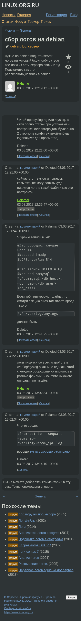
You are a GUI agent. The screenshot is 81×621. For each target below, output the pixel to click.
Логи (22, 526)
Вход (74, 15)
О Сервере (11, 597)
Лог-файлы (27, 520)
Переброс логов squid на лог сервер (46, 570)
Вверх (71, 597)
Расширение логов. (33, 564)
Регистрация (56, 15)
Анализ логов (29, 557)
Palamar (23, 83)
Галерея (24, 15)
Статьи (7, 22)
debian (15, 46)
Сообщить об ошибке (17, 608)
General (26, 30)
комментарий (30, 167)
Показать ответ (27, 156)
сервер (33, 46)
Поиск (46, 22)
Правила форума (31, 597)
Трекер (33, 22)
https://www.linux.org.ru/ (18, 612)
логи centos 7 (29, 551)
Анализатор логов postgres (39, 533)
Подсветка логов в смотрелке (41, 539)
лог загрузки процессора (37, 514)
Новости (9, 15)
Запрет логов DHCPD (35, 545)
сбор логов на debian (35, 39)
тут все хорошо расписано (50, 451)
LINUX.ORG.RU (20, 5)
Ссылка (10, 96)
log (24, 46)
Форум (20, 22)
